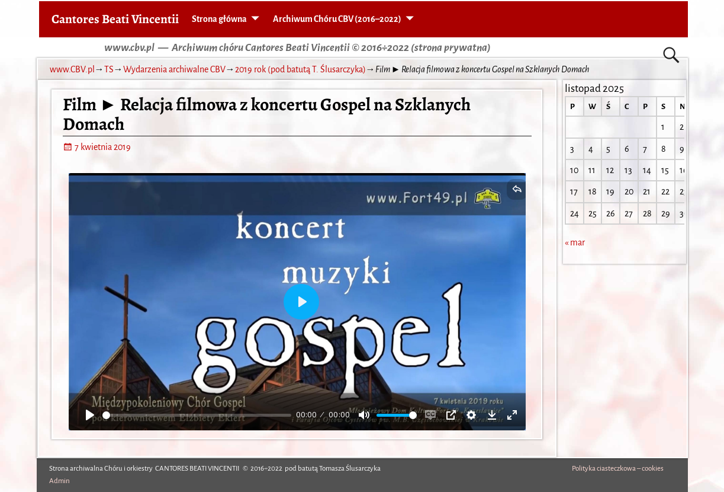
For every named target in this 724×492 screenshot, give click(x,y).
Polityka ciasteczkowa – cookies (618, 468)
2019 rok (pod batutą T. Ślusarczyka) (300, 69)
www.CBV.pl (72, 69)
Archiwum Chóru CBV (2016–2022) (337, 19)
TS (109, 69)
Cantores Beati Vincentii (115, 18)
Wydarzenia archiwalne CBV (174, 69)
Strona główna (219, 19)
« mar (575, 242)
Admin (59, 481)
